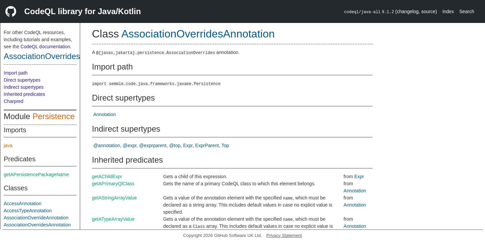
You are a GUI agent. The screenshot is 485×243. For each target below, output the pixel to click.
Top (225, 145)
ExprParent (207, 145)
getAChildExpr (107, 176)
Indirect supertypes (23, 87)
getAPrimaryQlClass (113, 183)
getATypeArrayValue (113, 219)
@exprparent (152, 145)
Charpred (13, 101)
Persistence (53, 116)
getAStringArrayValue (114, 197)
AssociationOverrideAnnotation (36, 217)
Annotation (104, 114)
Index (448, 11)
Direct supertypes (22, 80)
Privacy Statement (284, 235)
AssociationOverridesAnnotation (61, 56)
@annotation (106, 145)
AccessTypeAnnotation (28, 210)
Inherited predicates (24, 94)
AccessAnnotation (22, 203)
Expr (188, 145)
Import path (16, 73)
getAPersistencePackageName (36, 174)
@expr (130, 145)
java (8, 145)
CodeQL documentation (45, 46)
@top (175, 145)
